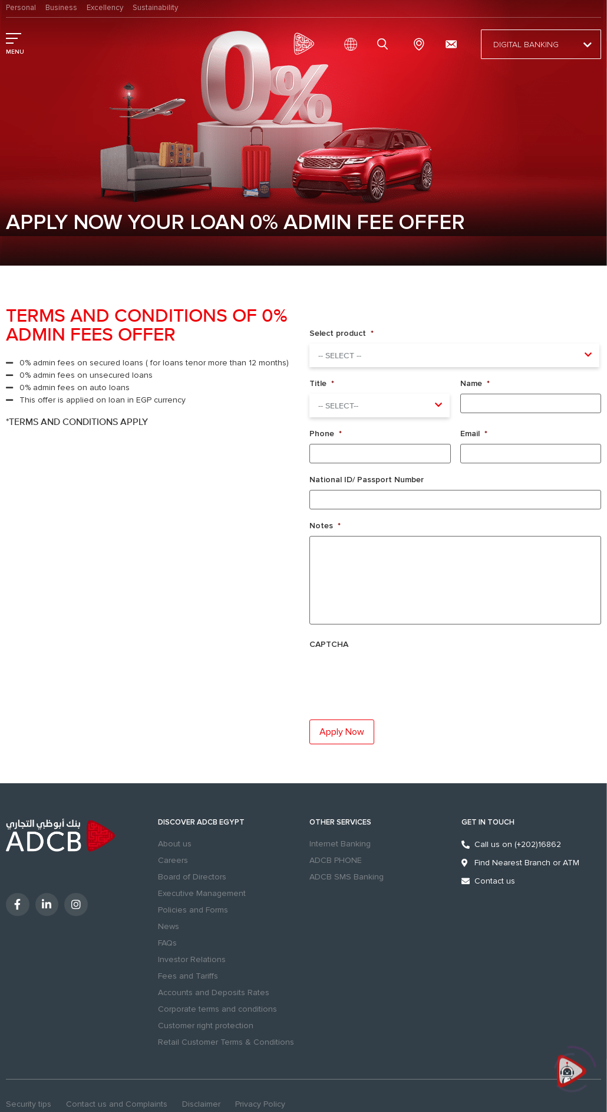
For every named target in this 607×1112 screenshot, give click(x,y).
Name (475, 383)
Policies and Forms (193, 910)
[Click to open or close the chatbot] (571, 1076)
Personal (21, 7)
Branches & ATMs (419, 44)
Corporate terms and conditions (217, 1009)
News (168, 926)
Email (473, 434)
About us (175, 844)
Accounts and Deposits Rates (213, 992)
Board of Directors (192, 877)
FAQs (167, 943)
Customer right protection (205, 1026)
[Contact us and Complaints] (451, 44)
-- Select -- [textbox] (339, 356)
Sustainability (155, 7)
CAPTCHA (328, 644)
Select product (341, 333)
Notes (325, 526)
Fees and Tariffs (188, 976)
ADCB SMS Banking (346, 877)
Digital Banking (541, 45)
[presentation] (388, 675)
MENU (15, 51)
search (384, 44)
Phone (325, 434)
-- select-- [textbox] (338, 406)
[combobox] (454, 355)
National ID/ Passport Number (366, 480)
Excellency (105, 7)
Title (321, 383)
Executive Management (202, 893)
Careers (173, 860)
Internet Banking (340, 844)
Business (61, 7)
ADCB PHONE (335, 860)
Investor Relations (192, 959)
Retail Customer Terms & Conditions (226, 1042)
